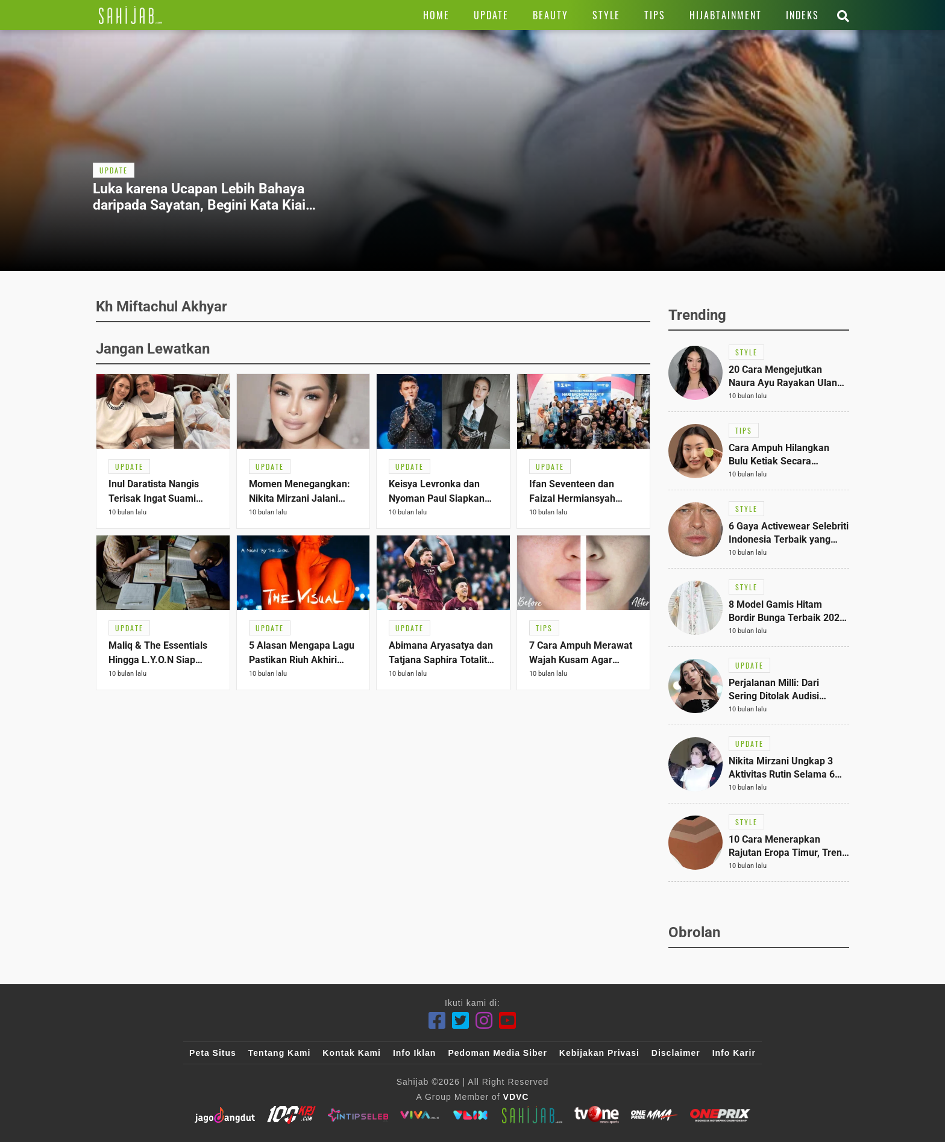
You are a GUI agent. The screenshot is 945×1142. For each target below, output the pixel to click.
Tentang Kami (279, 1053)
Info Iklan (414, 1053)
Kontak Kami (351, 1053)
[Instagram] (484, 1021)
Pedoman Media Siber (497, 1053)
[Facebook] (437, 1021)
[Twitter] (460, 1021)
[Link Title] (130, 15)
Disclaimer (675, 1053)
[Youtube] (507, 1021)
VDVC (516, 1097)
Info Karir (734, 1053)
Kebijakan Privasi (599, 1053)
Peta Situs (212, 1053)
